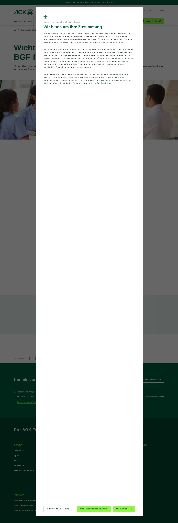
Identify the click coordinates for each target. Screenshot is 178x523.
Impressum (87, 83)
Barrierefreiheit (104, 83)
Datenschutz (117, 77)
